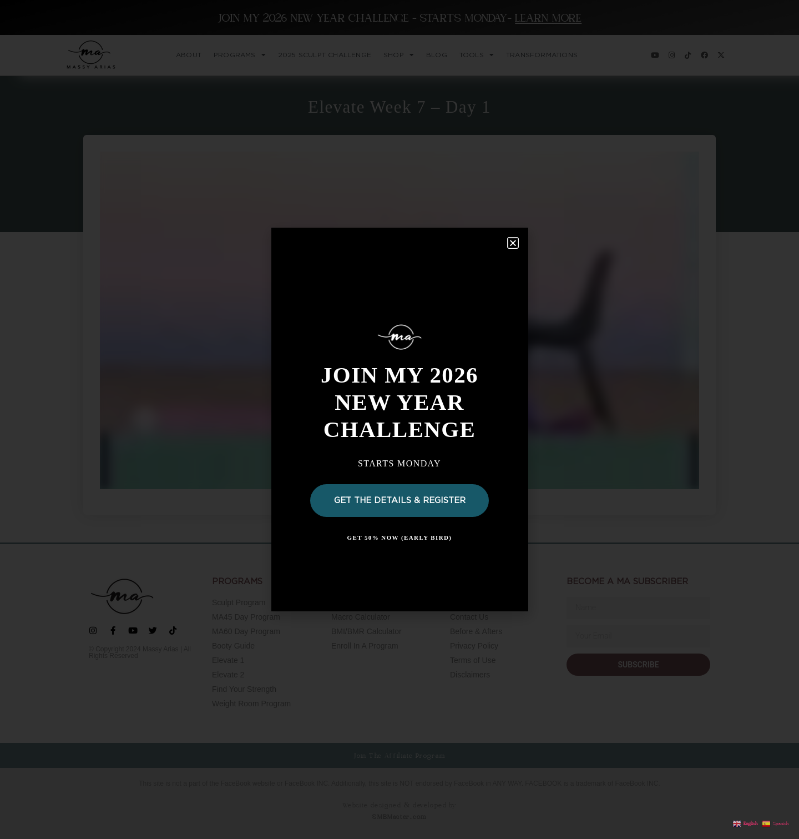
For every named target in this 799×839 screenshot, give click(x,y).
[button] (513, 243)
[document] (399, 419)
